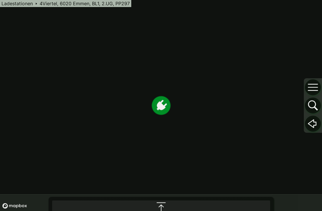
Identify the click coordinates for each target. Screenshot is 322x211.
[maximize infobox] (161, 147)
